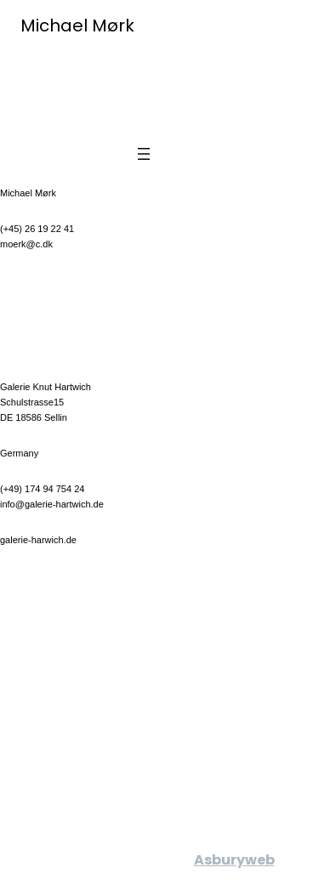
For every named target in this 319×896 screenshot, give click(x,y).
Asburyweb (234, 860)
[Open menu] (144, 154)
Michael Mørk (77, 25)
